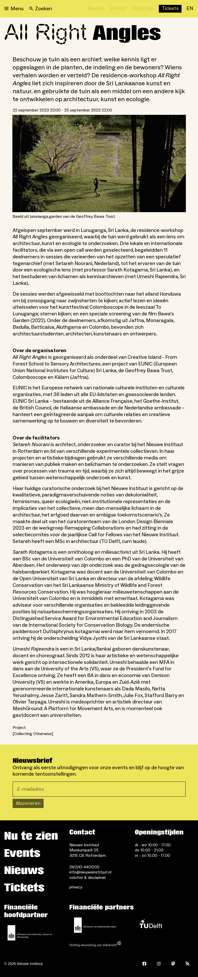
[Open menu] (14, 8)
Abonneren (28, 803)
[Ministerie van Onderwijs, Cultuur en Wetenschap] (30, 933)
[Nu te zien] (143, 9)
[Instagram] (159, 964)
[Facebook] (144, 964)
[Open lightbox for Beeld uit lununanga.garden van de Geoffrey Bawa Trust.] (99, 163)
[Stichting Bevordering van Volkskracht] (95, 944)
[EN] (190, 9)
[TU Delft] (151, 925)
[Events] (118, 9)
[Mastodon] (173, 964)
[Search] (40, 8)
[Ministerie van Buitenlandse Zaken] (95, 925)
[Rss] (188, 964)
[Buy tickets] (170, 9)
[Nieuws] (96, 9)
